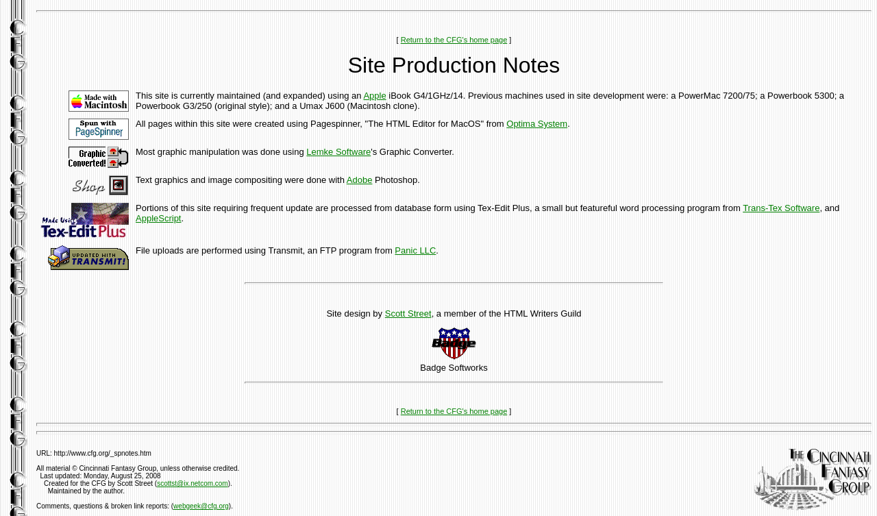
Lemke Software (338, 152)
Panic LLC (415, 250)
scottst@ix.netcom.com (192, 483)
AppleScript (158, 218)
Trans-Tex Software (781, 208)
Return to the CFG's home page (454, 40)
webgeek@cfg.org (201, 506)
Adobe (360, 180)
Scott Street (408, 313)
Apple (374, 95)
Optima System (536, 124)
